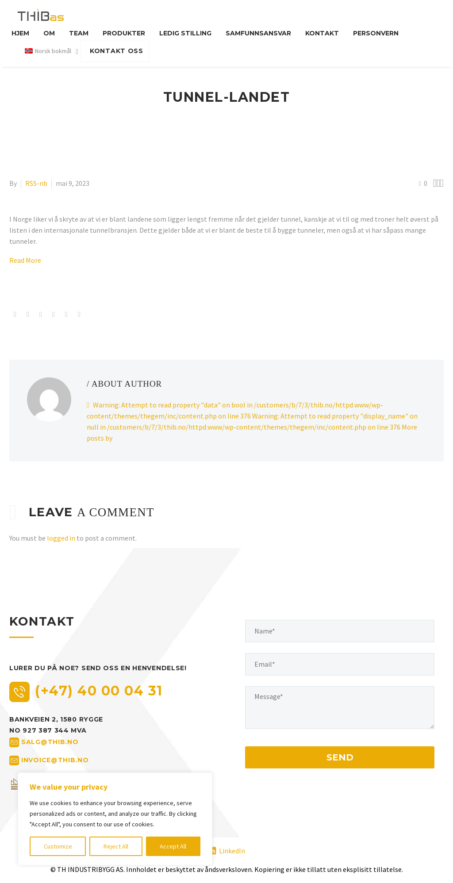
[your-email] (339, 664)
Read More (25, 260)
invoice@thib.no (55, 760)
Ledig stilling (185, 33)
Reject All (116, 846)
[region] (115, 818)
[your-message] (339, 707)
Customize (58, 846)
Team (78, 33)
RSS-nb (36, 183)
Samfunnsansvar (258, 33)
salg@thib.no (49, 742)
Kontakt (322, 33)
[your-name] (339, 631)
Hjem (20, 33)
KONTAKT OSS (116, 51)
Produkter (124, 33)
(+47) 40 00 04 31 (99, 691)
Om (49, 33)
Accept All (173, 846)
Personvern (376, 33)
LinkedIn (232, 850)
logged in (61, 538)
